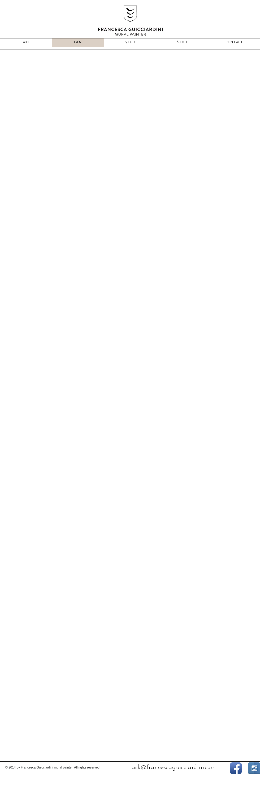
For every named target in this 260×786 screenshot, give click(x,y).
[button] (42, 107)
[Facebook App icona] (236, 768)
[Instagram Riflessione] (254, 768)
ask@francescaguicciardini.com (174, 767)
